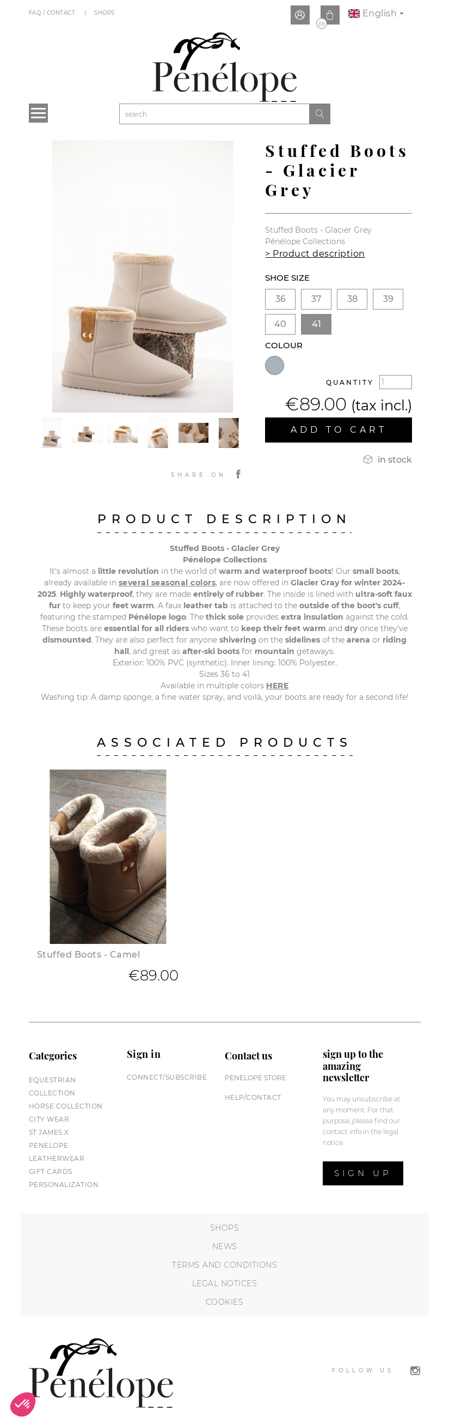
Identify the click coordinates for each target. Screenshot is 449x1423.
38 (352, 299)
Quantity (350, 382)
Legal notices (224, 1283)
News (224, 1246)
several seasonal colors (167, 583)
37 (316, 299)
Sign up (363, 1173)
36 (280, 299)
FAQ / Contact (53, 12)
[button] (23, 1404)
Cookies (225, 1302)
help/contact (253, 1097)
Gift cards (50, 1171)
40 (280, 324)
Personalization (64, 1184)
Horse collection (66, 1106)
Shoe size (287, 278)
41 (316, 324)
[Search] (214, 114)
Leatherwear (57, 1158)
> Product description (315, 254)
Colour (284, 345)
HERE (277, 686)
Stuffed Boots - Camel (88, 954)
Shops (105, 12)
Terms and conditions (224, 1265)
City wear (49, 1119)
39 (388, 299)
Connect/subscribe (167, 1077)
